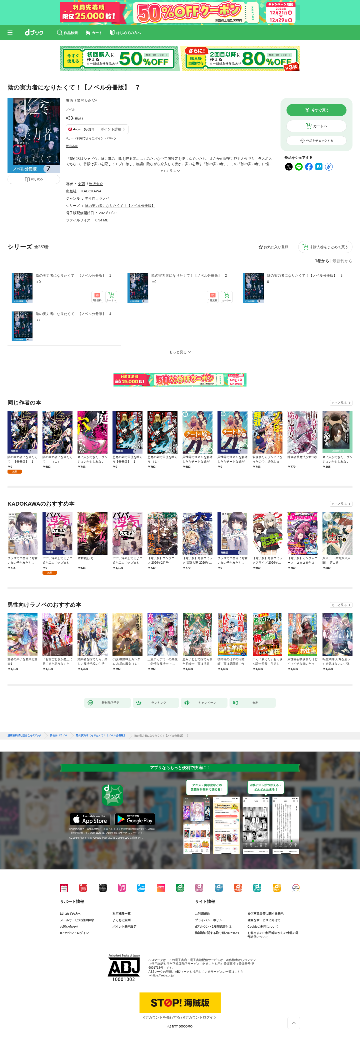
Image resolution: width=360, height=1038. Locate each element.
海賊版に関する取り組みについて (217, 933)
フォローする (94, 100)
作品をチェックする (319, 140)
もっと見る (339, 403)
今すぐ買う (320, 110)
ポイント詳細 (111, 129)
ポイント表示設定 (124, 926)
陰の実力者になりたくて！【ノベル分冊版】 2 (189, 275)
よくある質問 (121, 920)
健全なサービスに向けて (264, 920)
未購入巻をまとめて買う (329, 247)
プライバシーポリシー (210, 920)
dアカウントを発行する (161, 1017)
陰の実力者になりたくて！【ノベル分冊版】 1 (73, 275)
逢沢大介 (84, 101)
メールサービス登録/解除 (77, 920)
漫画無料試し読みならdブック (25, 735)
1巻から (322, 261)
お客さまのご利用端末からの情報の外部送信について (273, 935)
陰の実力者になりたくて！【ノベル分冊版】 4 (73, 314)
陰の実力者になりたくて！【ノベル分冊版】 (120, 206)
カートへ (320, 126)
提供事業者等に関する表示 (266, 913)
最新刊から (342, 261)
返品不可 (72, 146)
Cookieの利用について (263, 926)
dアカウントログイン (74, 933)
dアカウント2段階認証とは (213, 926)
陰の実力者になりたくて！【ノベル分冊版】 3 (304, 275)
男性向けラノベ (97, 198)
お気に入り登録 (276, 247)
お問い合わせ (69, 926)
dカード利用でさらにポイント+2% (89, 138)
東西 (69, 101)
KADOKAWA (92, 191)
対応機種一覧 (121, 913)
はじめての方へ (70, 913)
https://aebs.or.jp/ (163, 975)
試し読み (37, 179)
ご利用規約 (202, 913)
